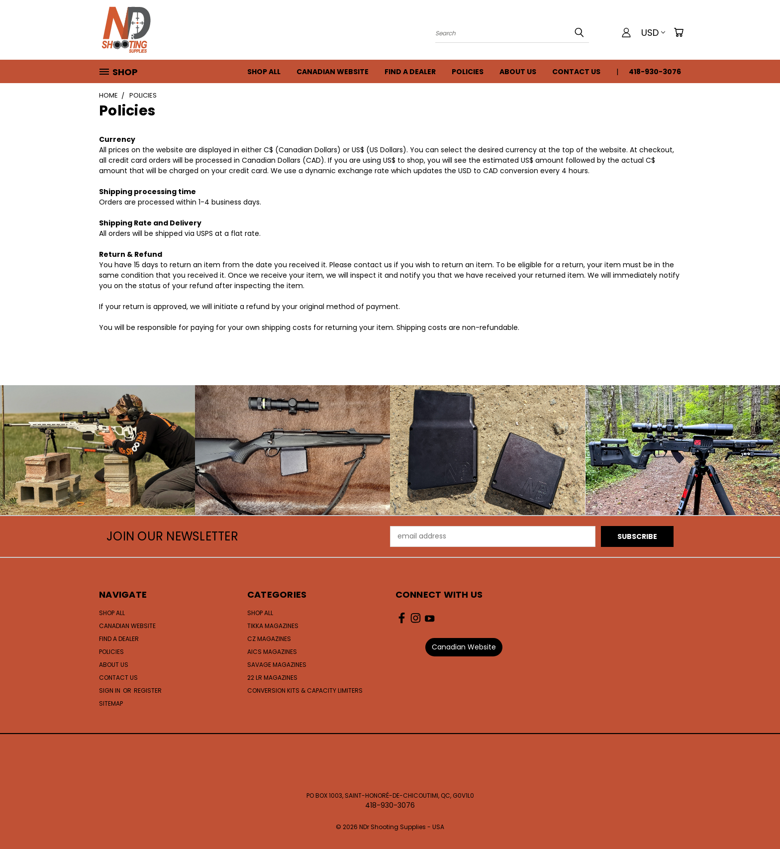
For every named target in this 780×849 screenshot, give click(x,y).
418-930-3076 (655, 72)
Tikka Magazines (272, 626)
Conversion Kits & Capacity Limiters (305, 690)
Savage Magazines (276, 664)
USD (653, 32)
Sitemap (111, 703)
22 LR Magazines (272, 677)
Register (148, 690)
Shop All (264, 72)
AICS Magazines (272, 651)
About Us (517, 72)
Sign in (110, 690)
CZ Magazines (269, 639)
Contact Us (576, 72)
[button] (463, 647)
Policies (468, 72)
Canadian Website (332, 72)
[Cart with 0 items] (678, 32)
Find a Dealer (410, 72)
